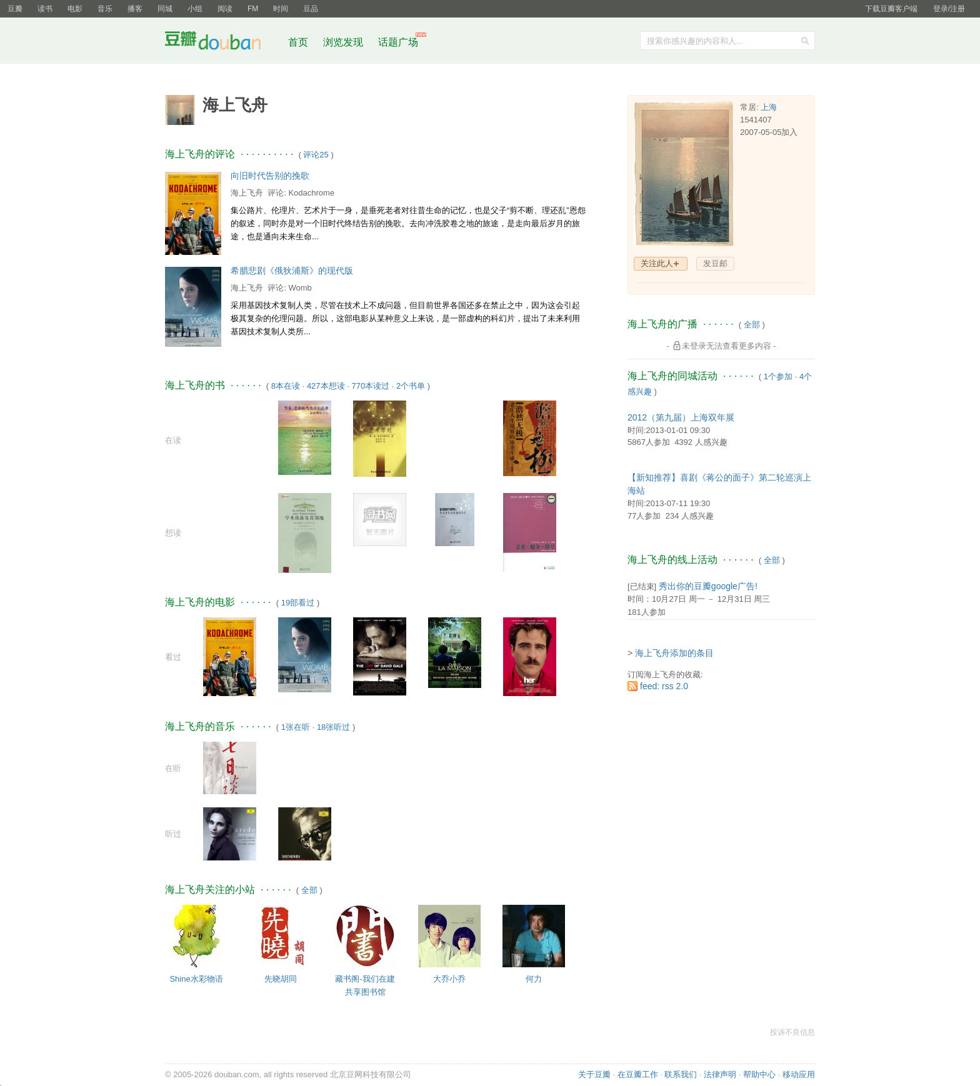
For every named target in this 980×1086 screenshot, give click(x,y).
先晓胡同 (280, 979)
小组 (195, 8)
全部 (309, 890)
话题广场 (398, 42)
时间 (280, 8)
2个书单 (410, 386)
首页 (298, 42)
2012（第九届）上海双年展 (681, 417)
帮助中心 (759, 1074)
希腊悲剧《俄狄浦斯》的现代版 (292, 271)
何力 (534, 979)
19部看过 (297, 602)
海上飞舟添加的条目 (674, 653)
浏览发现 (344, 42)
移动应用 (798, 1074)
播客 (135, 8)
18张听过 (333, 727)
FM (253, 8)
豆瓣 (15, 8)
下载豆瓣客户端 (891, 8)
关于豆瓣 (594, 1074)
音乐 (105, 8)
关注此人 (657, 263)
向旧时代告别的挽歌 (270, 176)
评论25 (315, 154)
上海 (769, 107)
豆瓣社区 (222, 43)
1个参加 (778, 376)
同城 (165, 8)
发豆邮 (715, 263)
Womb (299, 287)
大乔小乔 (449, 979)
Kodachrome (311, 192)
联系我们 (680, 1074)
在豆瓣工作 (638, 1074)
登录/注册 (949, 8)
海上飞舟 (247, 192)
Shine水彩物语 (195, 979)
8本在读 (285, 386)
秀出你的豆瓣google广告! (708, 586)
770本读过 (370, 386)
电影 (75, 8)
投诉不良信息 (792, 1032)
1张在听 (295, 727)
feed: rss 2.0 (664, 686)
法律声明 (720, 1074)
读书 (45, 8)
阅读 (225, 8)
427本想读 (326, 386)
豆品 (310, 8)
